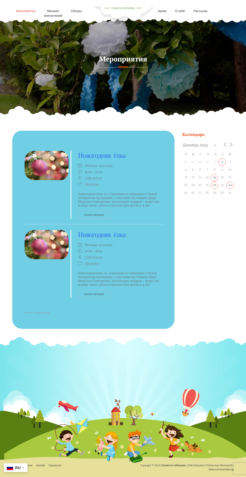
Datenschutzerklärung (221, 469)
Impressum (55, 465)
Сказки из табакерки (123, 8)
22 (214, 185)
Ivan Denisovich (224, 465)
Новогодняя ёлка (102, 155)
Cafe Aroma (93, 178)
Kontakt (40, 465)
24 (230, 185)
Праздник (92, 184)
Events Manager (42, 312)
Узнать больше (94, 215)
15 (214, 177)
